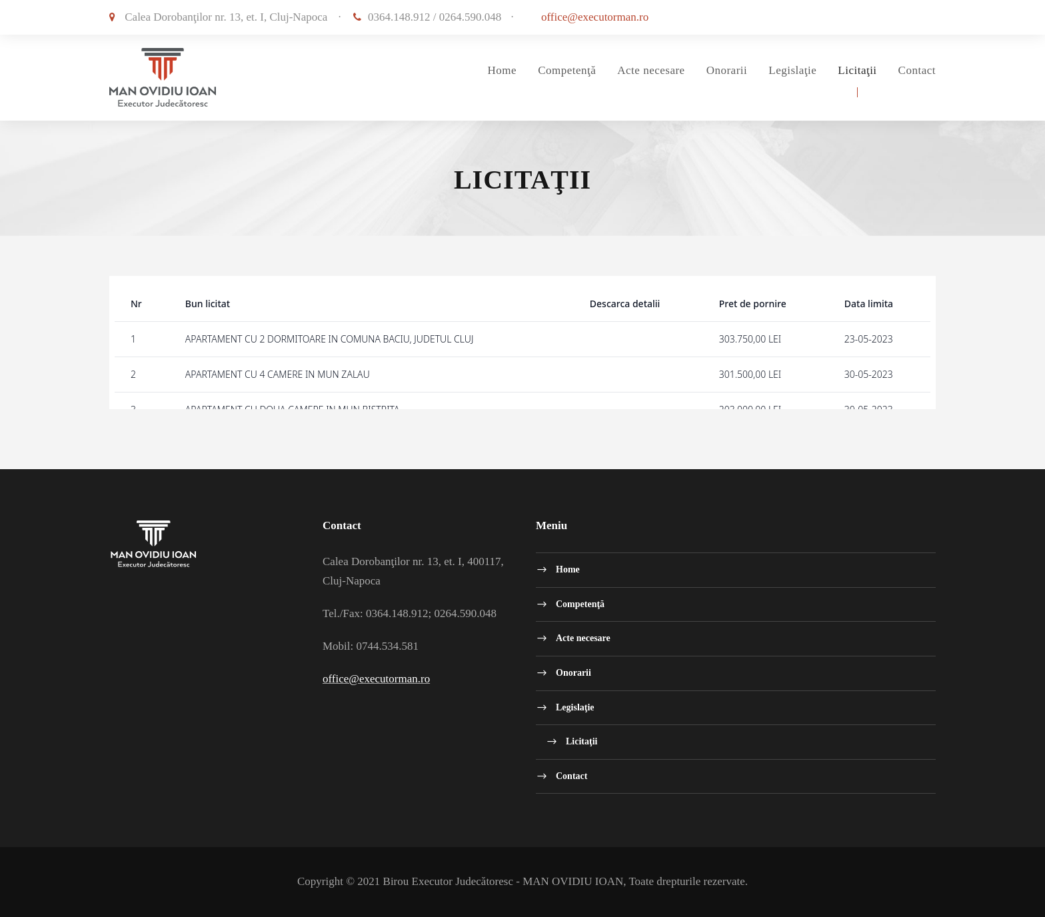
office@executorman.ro (594, 17)
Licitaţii (857, 70)
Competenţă (567, 70)
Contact (917, 70)
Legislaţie (792, 70)
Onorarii (727, 70)
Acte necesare (650, 70)
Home (502, 70)
